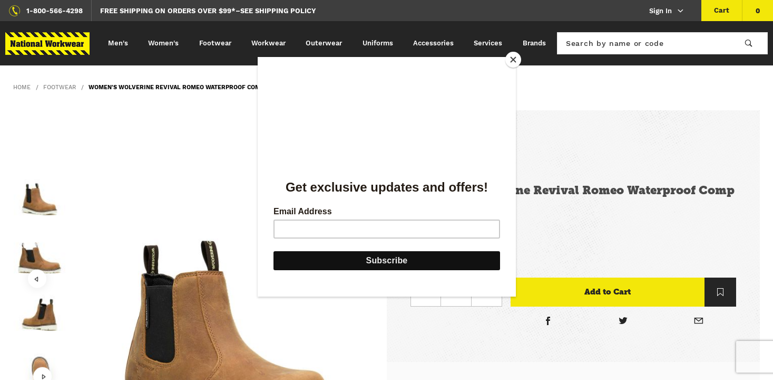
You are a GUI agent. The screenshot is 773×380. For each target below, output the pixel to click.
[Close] (513, 60)
